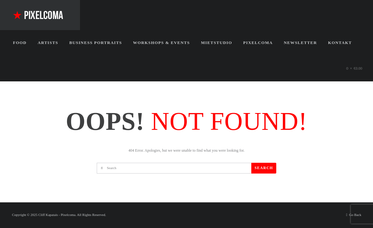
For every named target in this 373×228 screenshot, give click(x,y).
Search (263, 168)
